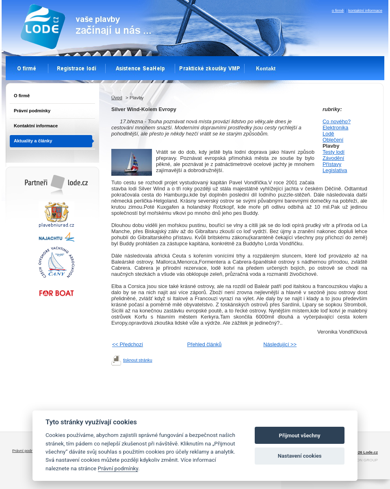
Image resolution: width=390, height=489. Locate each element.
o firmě (338, 10)
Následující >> (280, 344)
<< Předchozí (127, 344)
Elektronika (335, 127)
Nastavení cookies (300, 456)
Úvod (116, 97)
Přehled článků (204, 344)
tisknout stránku (137, 360)
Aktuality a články (33, 140)
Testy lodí (333, 152)
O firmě (22, 95)
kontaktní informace (365, 10)
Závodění (333, 158)
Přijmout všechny (300, 435)
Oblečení (333, 140)
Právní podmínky (32, 110)
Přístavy (332, 164)
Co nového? (337, 121)
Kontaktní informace (36, 125)
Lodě (328, 134)
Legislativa (335, 170)
